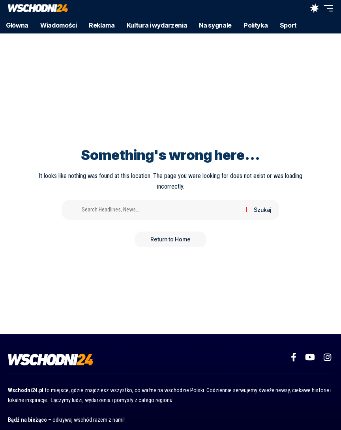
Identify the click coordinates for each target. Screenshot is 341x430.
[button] (297, 8)
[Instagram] (327, 357)
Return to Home (170, 239)
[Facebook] (293, 357)
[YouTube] (310, 357)
